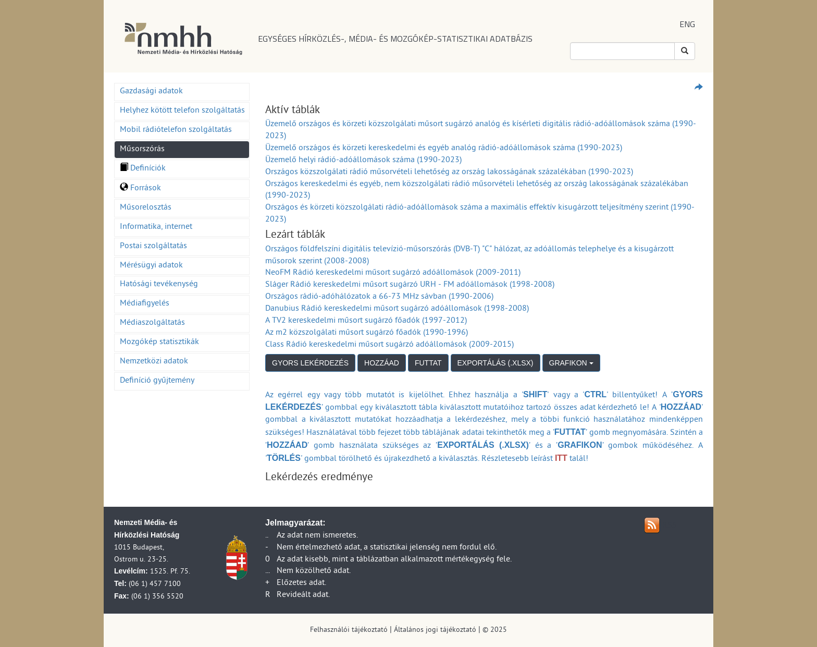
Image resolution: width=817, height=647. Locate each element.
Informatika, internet (156, 227)
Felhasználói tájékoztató (349, 630)
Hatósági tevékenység (159, 284)
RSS (669, 526)
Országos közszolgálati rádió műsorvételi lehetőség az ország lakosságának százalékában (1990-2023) (449, 172)
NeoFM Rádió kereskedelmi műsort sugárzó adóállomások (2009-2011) (393, 273)
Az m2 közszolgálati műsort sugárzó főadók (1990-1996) (366, 333)
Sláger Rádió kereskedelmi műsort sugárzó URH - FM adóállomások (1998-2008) (409, 285)
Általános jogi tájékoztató (435, 630)
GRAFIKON (571, 363)
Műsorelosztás (145, 208)
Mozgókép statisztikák (159, 342)
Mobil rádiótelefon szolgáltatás (176, 130)
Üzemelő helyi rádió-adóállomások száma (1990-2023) (363, 160)
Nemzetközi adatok (154, 362)
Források (140, 188)
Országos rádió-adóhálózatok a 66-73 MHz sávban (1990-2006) (379, 297)
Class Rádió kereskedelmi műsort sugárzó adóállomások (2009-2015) (389, 345)
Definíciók (143, 169)
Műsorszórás (142, 149)
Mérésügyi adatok (151, 266)
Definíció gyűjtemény (157, 381)
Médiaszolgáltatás (152, 323)
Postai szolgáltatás (153, 246)
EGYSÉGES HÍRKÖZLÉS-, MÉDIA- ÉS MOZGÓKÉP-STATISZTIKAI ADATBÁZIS (395, 38)
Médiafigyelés (144, 304)
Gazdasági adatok (151, 91)
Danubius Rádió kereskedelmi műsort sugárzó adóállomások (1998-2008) (397, 309)
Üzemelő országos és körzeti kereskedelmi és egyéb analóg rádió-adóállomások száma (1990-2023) (443, 148)
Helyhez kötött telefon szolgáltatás (182, 111)
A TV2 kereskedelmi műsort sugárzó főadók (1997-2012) (366, 321)
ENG (687, 24)
